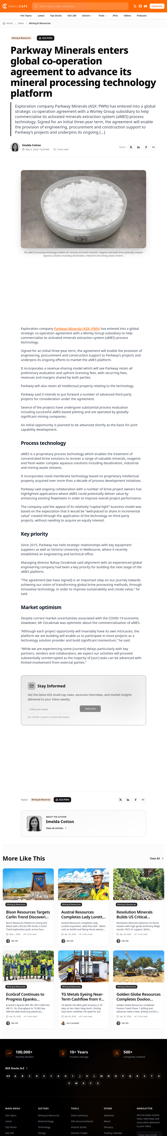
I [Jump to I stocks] (72, 1076)
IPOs (115, 15)
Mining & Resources (21, 38)
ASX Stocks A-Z (16, 1068)
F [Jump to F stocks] (51, 1076)
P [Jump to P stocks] (123, 1076)
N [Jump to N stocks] (108, 1076)
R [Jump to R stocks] (137, 1076)
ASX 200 (72, 15)
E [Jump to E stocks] (44, 1076)
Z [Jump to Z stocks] (98, 1083)
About (107, 1121)
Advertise (109, 1115)
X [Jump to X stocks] (83, 1083)
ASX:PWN (45, 38)
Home (8, 23)
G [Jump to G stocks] (58, 1076)
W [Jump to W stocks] (76, 1083)
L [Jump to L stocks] (94, 1076)
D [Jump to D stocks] (37, 1076)
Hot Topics (26, 15)
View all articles (56, 828)
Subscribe (157, 6)
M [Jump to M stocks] (101, 1076)
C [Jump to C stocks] (29, 1076)
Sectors (87, 15)
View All (157, 858)
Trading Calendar (113, 1133)
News (21, 23)
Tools (103, 15)
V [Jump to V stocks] (69, 1083)
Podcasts (142, 15)
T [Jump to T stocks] (151, 1076)
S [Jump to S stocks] (144, 1076)
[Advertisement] (83, 288)
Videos (127, 15)
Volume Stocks (79, 1127)
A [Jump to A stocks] (15, 1076)
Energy (42, 1133)
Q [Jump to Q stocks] (130, 1076)
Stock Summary (79, 1115)
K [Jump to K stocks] (87, 1076)
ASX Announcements (82, 1121)
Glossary (108, 1127)
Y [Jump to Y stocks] (90, 1083)
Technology (44, 1127)
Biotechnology (45, 1121)
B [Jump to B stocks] (22, 1076)
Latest (41, 15)
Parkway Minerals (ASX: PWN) (77, 328)
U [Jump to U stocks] (159, 1076)
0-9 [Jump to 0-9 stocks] (8, 1076)
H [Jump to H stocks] (66, 1076)
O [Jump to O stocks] (116, 1076)
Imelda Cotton (31, 145)
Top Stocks (56, 15)
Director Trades (79, 1133)
